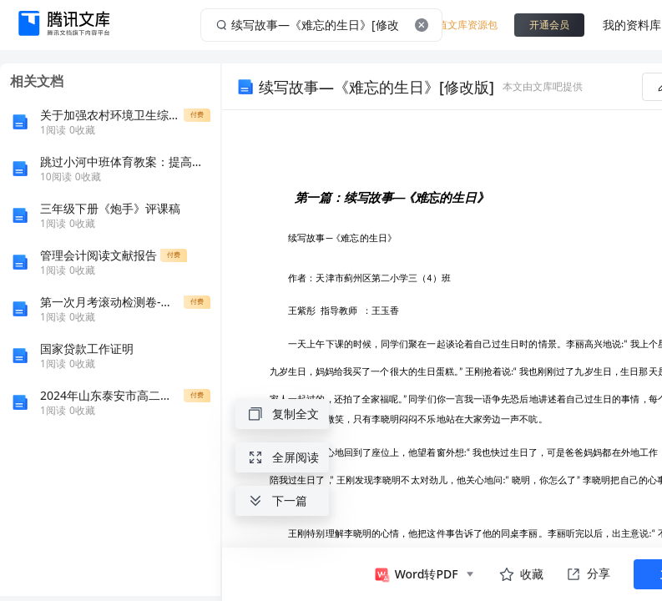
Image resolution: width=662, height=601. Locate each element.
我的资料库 (632, 25)
